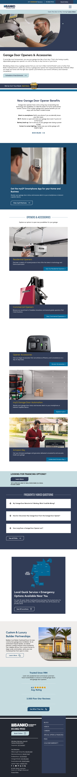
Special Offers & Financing (53, 735)
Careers (47, 731)
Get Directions (15, 749)
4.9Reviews (35, 2)
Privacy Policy (14, 772)
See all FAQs (15, 538)
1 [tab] (62, 23)
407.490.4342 (25, 759)
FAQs (45, 739)
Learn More (72, 12)
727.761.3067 (21, 745)
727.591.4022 (23, 756)
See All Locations (24, 609)
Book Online (38, 133)
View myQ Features (21, 203)
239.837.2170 (23, 763)
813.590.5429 (28, 752)
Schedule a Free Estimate (16, 75)
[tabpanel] (30, 34)
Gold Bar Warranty (51, 743)
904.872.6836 (25, 761)
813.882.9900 (50, 2)
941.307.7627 (26, 754)
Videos (46, 726)
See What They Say (38, 709)
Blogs (46, 722)
